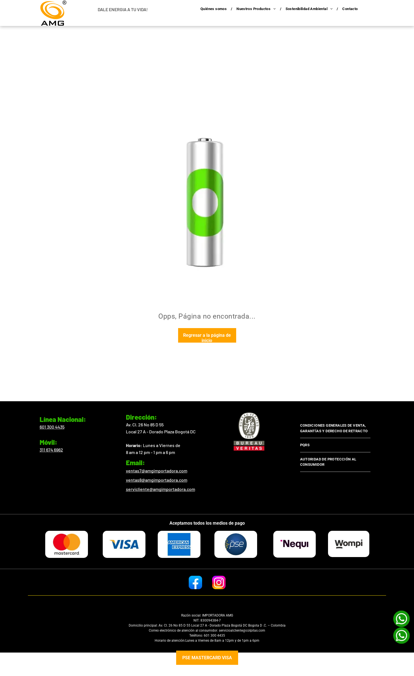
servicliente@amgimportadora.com (160, 489)
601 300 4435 (52, 426)
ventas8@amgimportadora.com (156, 479)
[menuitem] (214, 9)
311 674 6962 (51, 449)
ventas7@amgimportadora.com (156, 470)
